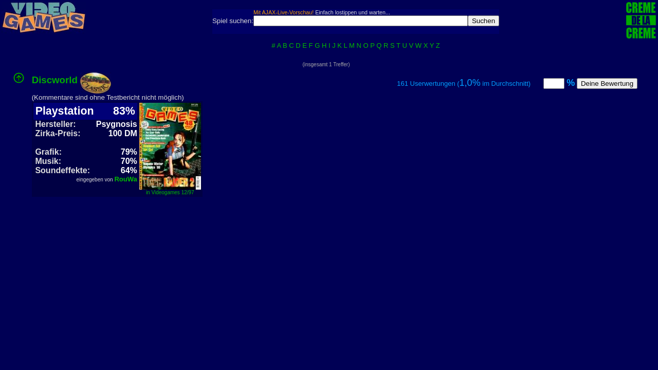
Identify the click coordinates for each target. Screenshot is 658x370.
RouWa (125, 179)
